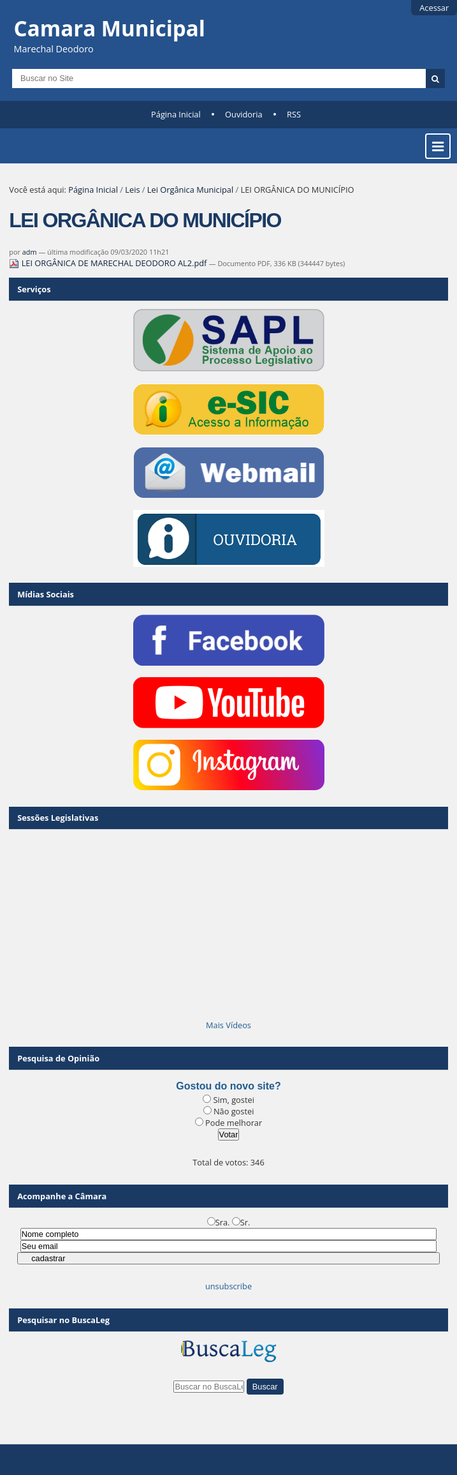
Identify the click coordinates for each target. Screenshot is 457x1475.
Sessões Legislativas (57, 817)
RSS (294, 114)
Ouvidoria (244, 114)
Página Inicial (176, 114)
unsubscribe (228, 1286)
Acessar (434, 7)
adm (29, 252)
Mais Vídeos (228, 1025)
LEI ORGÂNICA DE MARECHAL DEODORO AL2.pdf (108, 263)
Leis (132, 189)
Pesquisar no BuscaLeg (63, 1320)
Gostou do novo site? (228, 1086)
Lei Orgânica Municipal (190, 189)
